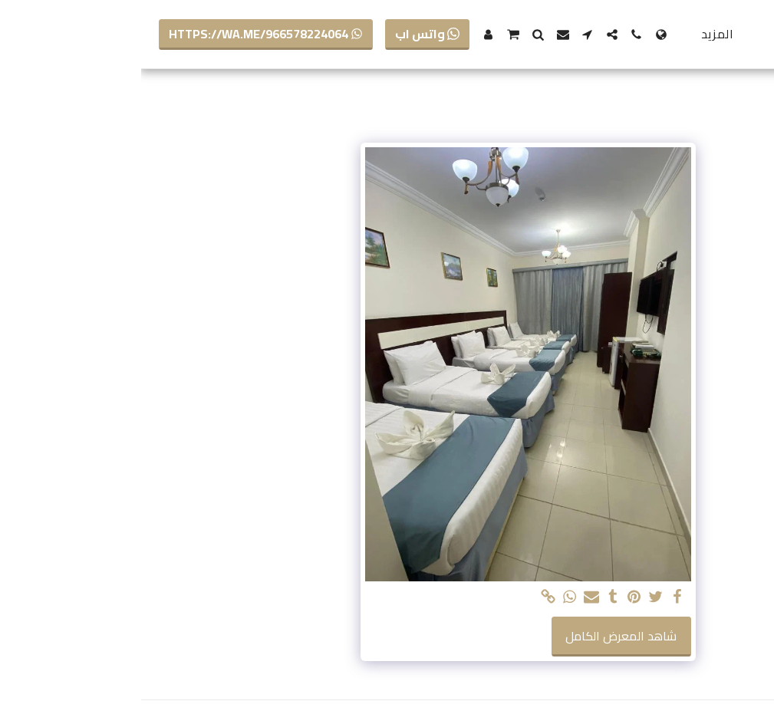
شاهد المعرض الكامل (479, 635)
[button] (495, 34)
